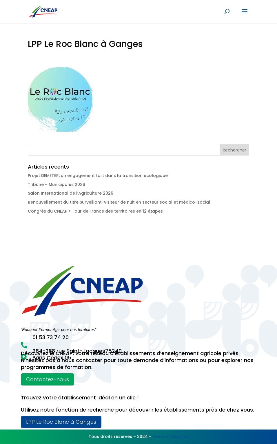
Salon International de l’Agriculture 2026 (70, 193)
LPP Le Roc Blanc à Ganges (61, 421)
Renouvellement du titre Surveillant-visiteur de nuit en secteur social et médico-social (119, 202)
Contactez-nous (47, 379)
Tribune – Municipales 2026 (56, 184)
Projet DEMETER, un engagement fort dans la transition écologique (98, 175)
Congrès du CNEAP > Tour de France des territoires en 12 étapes (95, 211)
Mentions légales (171, 436)
